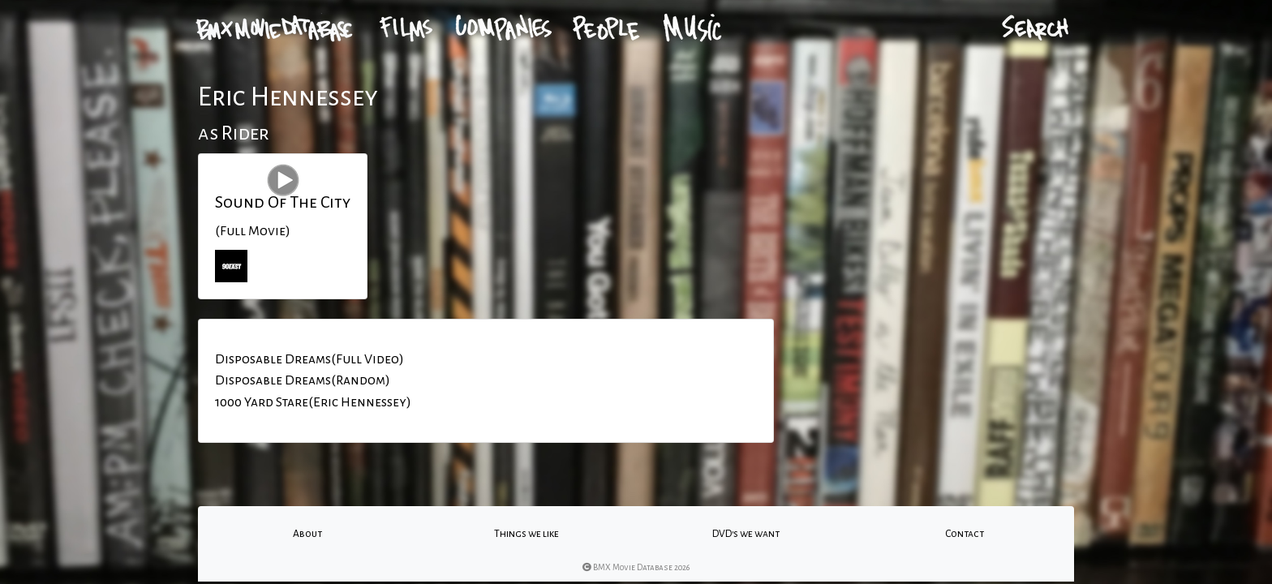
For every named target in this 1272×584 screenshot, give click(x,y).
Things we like (526, 533)
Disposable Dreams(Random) (302, 380)
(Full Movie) (252, 231)
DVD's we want (746, 533)
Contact (964, 533)
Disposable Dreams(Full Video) (309, 359)
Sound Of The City (282, 202)
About (307, 533)
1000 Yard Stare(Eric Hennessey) (313, 402)
